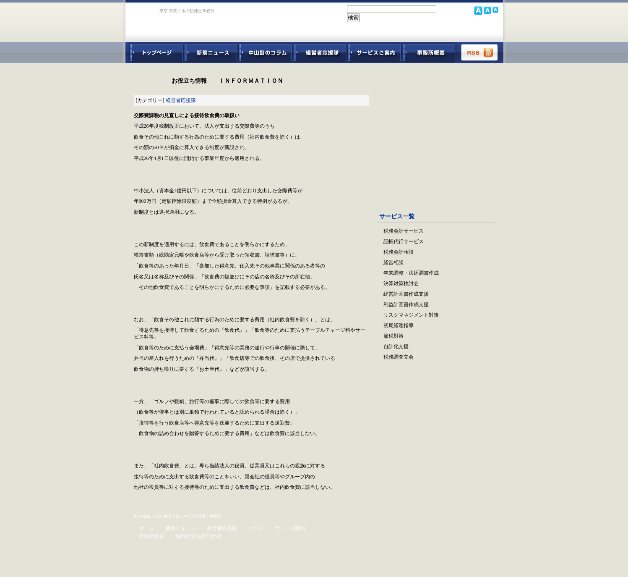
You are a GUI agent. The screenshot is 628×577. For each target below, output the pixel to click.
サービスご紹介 (374, 52)
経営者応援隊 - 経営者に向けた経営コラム (320, 52)
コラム (255, 528)
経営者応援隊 (181, 100)
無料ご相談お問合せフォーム (436, 426)
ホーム (146, 528)
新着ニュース (211, 52)
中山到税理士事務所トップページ (155, 52)
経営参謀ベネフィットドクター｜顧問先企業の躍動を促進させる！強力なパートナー (436, 180)
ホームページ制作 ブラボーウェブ (474, 564)
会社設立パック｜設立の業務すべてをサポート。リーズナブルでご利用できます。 (436, 89)
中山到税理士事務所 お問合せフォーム (459, 31)
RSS (479, 52)
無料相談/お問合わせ (198, 536)
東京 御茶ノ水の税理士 (154, 516)
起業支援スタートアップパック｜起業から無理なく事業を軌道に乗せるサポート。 (436, 135)
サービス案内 (290, 528)
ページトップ (161, 502)
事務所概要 (429, 52)
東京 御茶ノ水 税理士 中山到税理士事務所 (185, 22)
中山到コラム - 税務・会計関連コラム (265, 52)
